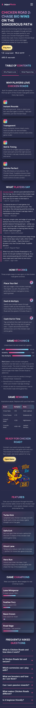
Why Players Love (10, 72)
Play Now (7, 48)
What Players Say (28, 72)
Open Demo (9, 460)
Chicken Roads (8, 192)
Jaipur (9, 4)
